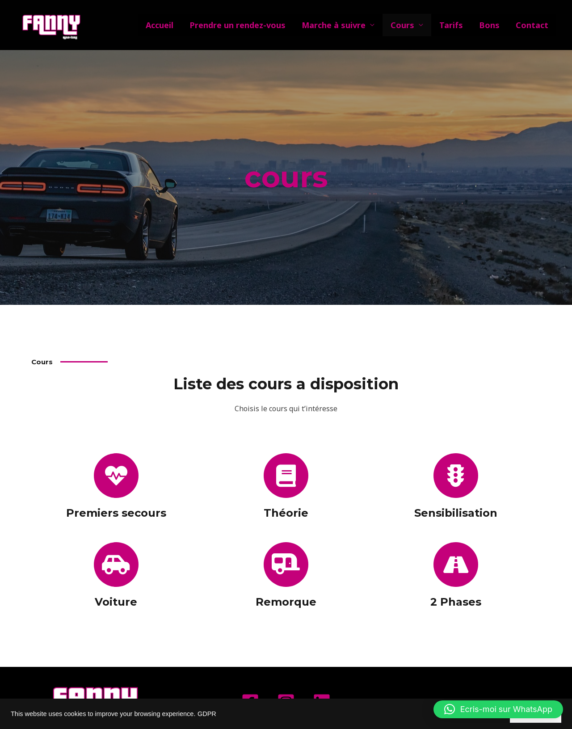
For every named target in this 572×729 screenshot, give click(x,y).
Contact (532, 25)
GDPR (207, 713)
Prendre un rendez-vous (237, 25)
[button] (498, 709)
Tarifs (451, 25)
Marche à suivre (334, 25)
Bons (489, 25)
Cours (402, 25)
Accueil (159, 25)
